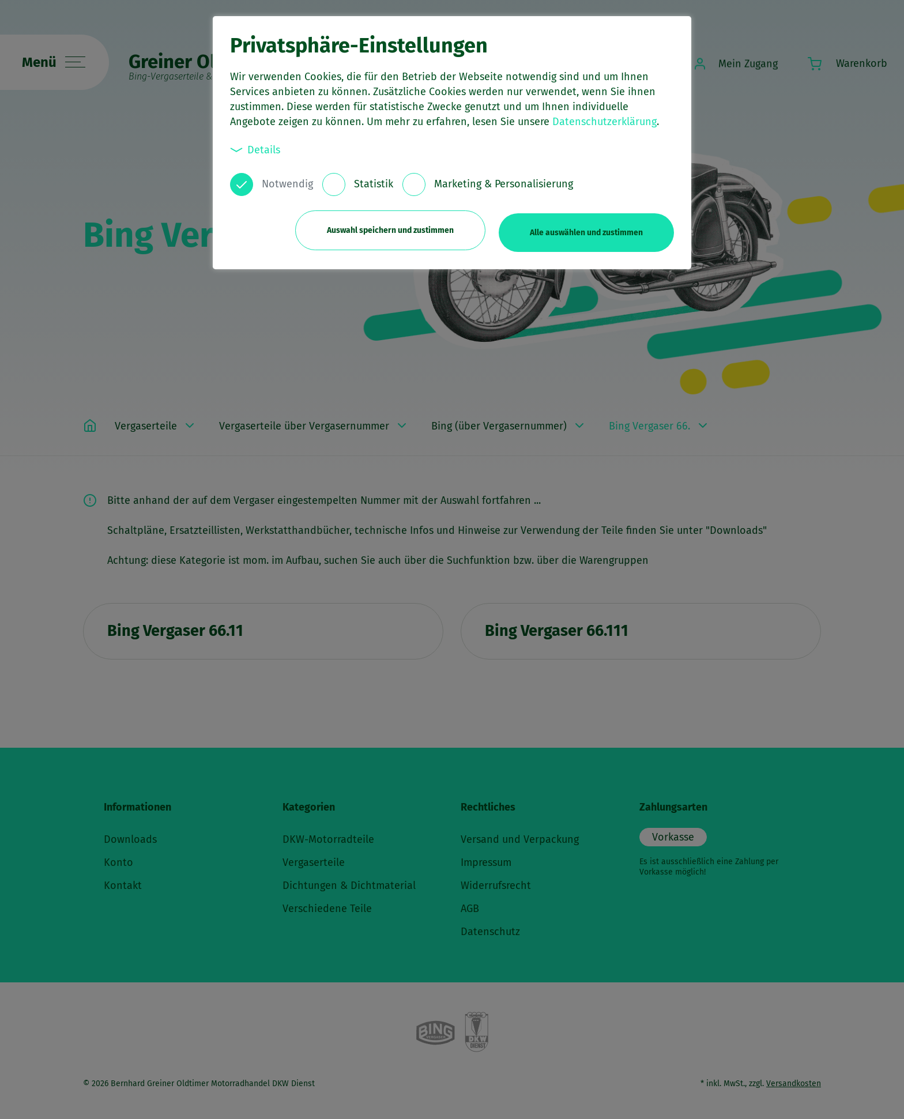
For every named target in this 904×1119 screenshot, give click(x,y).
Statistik (373, 184)
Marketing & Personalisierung (503, 184)
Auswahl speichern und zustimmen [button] (386, 229)
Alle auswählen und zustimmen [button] (586, 229)
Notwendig (287, 184)
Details (255, 149)
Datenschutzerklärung (604, 121)
